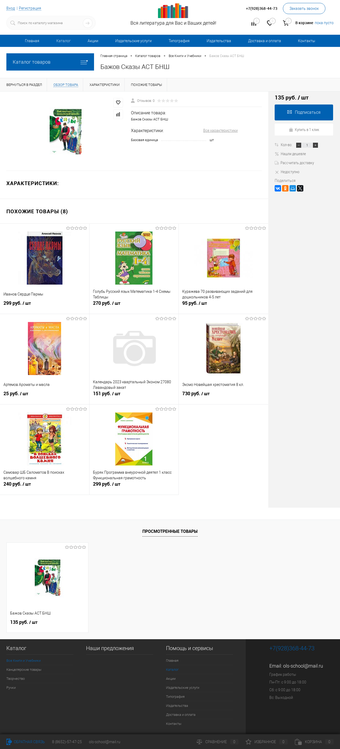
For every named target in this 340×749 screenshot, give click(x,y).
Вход (10, 8)
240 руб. (44, 486)
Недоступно (287, 171)
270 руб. (134, 305)
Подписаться (304, 112)
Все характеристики (220, 130)
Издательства (219, 41)
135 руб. (23, 622)
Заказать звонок (304, 8)
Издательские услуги (133, 41)
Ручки (11, 688)
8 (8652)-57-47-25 (67, 742)
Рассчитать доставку (294, 162)
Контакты (306, 41)
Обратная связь (25, 742)
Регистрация (30, 8)
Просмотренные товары (170, 531)
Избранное (267, 742)
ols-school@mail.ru (303, 666)
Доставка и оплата (264, 41)
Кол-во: (287, 144)
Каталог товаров (50, 62)
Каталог (63, 41)
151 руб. (134, 396)
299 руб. (44, 305)
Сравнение (218, 742)
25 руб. (44, 396)
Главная (32, 41)
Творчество (15, 679)
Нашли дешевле (290, 153)
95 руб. (223, 305)
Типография (179, 41)
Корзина (314, 742)
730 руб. (223, 396)
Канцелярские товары (23, 670)
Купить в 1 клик (304, 129)
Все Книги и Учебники (23, 661)
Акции (93, 41)
